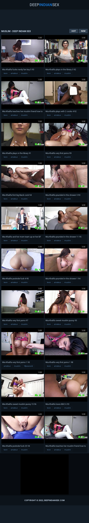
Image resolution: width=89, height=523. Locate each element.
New (83, 31)
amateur (14, 73)
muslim (24, 73)
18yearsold (28, 366)
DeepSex (44, 5)
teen (6, 73)
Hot (74, 31)
